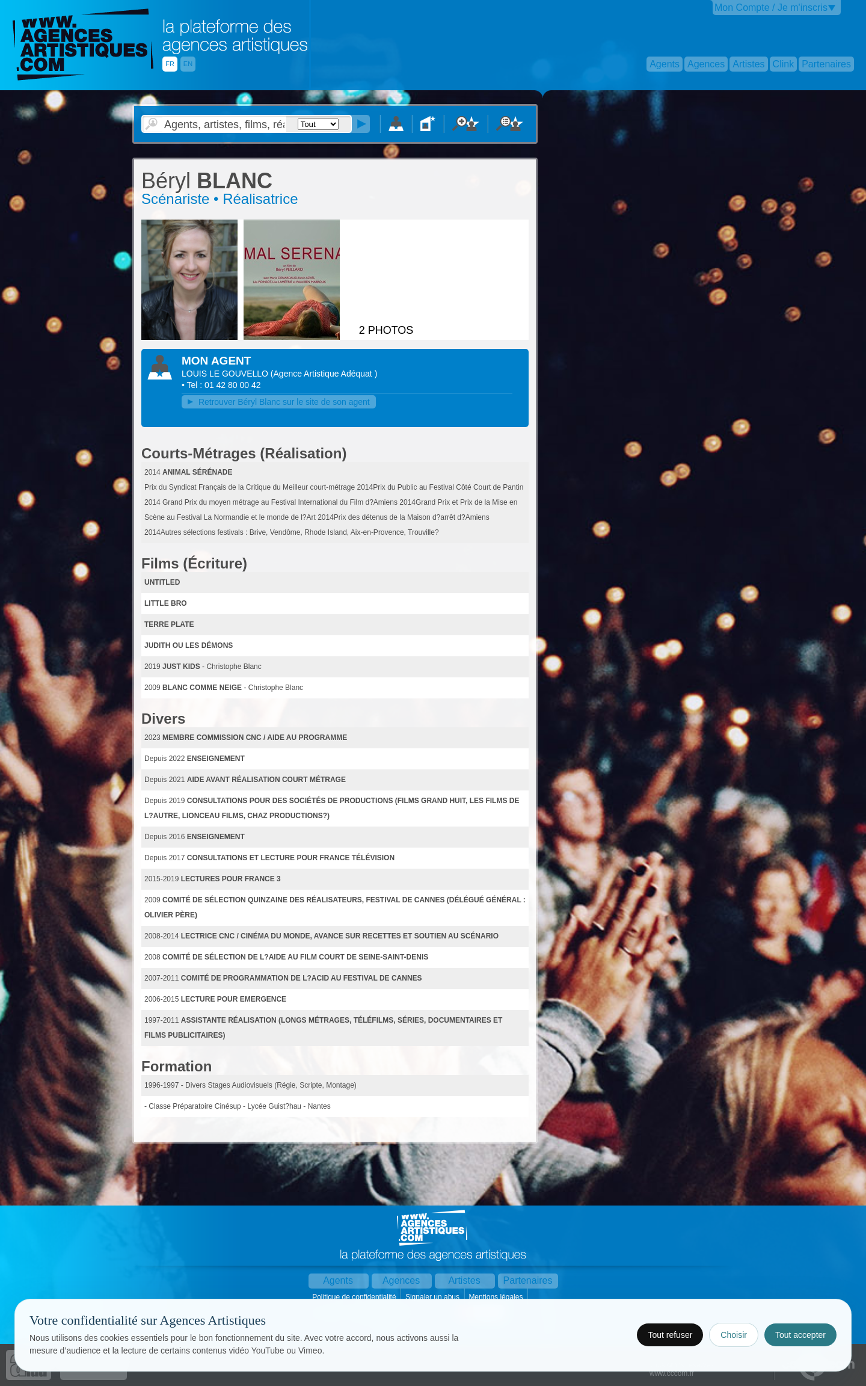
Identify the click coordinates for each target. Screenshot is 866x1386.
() (324, 373)
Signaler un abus (433, 1297)
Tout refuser (670, 1335)
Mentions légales (496, 1297)
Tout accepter (800, 1335)
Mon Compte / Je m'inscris (771, 7)
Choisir (733, 1335)
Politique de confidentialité (355, 1297)
